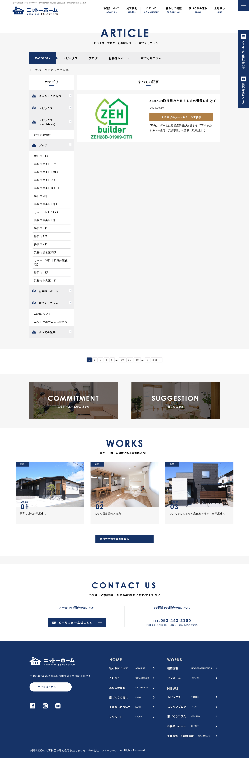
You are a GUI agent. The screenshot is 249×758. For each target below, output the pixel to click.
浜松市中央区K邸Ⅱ (46, 204)
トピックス (70, 58)
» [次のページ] (147, 360)
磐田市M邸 (41, 196)
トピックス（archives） (48, 122)
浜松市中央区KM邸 (46, 172)
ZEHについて (42, 313)
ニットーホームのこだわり (51, 321)
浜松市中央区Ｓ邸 (45, 180)
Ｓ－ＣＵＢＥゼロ (50, 96)
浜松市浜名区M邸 (45, 252)
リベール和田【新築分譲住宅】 (51, 262)
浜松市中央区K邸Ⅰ (46, 220)
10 (122, 360)
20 (130, 360)
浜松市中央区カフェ (46, 164)
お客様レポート (119, 58)
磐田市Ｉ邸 (41, 156)
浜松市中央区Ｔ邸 (45, 280)
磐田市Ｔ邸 (41, 272)
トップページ (38, 70)
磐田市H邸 (40, 228)
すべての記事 (47, 332)
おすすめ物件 (42, 135)
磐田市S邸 (40, 236)
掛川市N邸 (40, 244)
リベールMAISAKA (46, 212)
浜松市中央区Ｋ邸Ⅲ (46, 188)
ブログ (93, 58)
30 (137, 360)
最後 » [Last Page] (156, 360)
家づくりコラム (151, 58)
